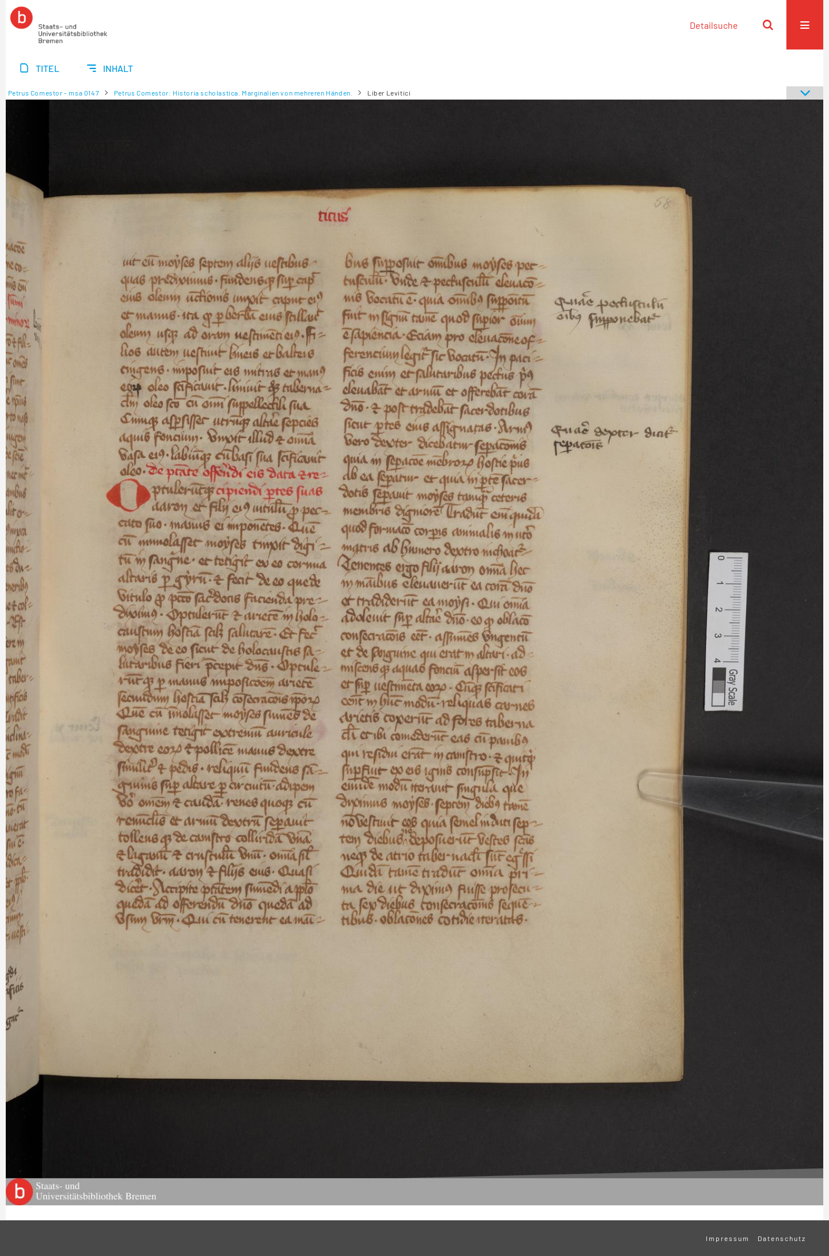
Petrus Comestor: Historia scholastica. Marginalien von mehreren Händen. (233, 93)
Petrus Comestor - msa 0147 (54, 93)
